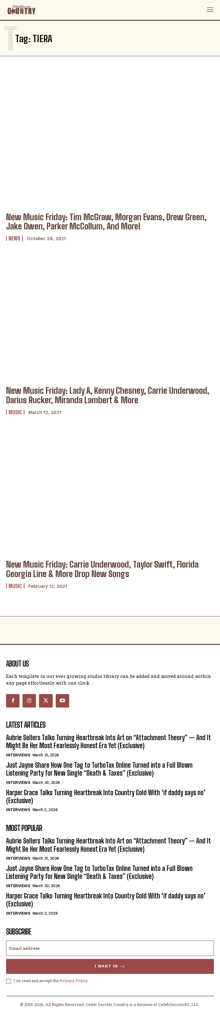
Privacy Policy (73, 980)
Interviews (18, 755)
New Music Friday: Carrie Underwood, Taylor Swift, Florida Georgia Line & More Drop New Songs (102, 569)
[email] (110, 948)
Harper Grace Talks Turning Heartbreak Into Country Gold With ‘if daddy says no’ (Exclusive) (105, 796)
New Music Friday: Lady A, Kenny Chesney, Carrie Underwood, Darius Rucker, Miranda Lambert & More (107, 395)
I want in (110, 966)
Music (15, 412)
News (14, 238)
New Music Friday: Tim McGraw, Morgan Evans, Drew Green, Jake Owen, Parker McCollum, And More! (106, 222)
